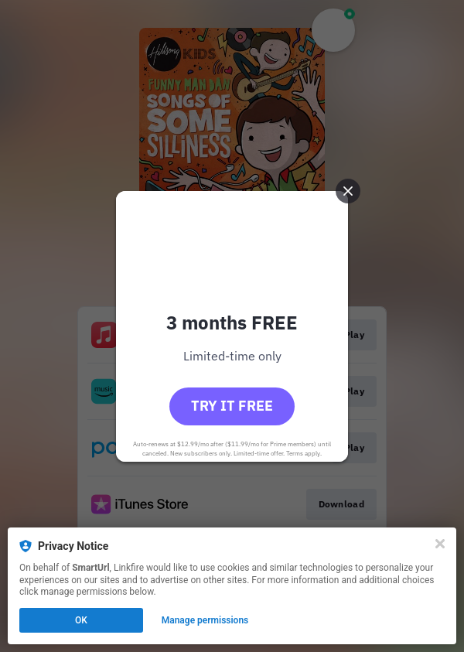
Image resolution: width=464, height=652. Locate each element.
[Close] (440, 543)
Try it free (232, 406)
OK (81, 620)
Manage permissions (205, 620)
